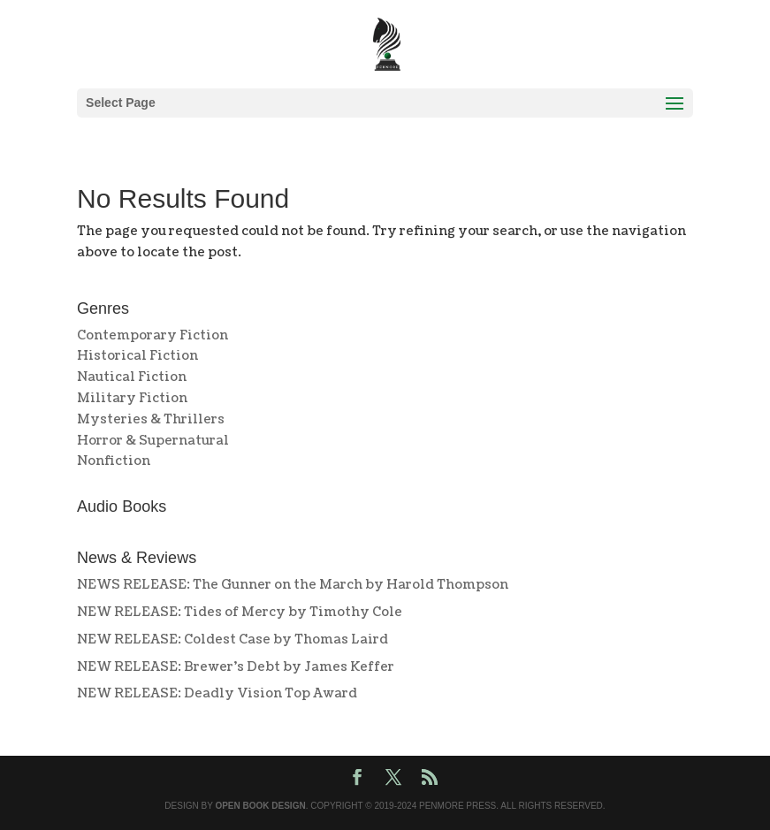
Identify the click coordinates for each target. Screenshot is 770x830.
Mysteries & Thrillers (151, 419)
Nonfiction (113, 461)
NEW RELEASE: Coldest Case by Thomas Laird (232, 639)
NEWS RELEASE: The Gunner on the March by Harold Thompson (292, 584)
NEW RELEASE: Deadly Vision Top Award (217, 693)
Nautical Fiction (132, 377)
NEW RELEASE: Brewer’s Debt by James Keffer (235, 667)
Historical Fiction (137, 355)
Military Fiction (132, 398)
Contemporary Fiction (152, 335)
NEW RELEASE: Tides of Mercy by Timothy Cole (239, 612)
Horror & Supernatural (153, 440)
